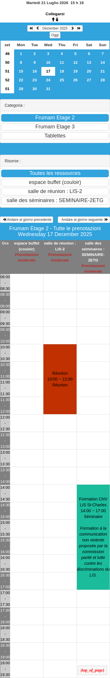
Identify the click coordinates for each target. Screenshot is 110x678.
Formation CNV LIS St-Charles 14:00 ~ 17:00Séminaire (93, 537)
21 (103, 71)
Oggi (55, 35)
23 (34, 80)
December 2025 (55, 28)
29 (21, 89)
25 (62, 80)
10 (48, 62)
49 (7, 53)
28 (103, 80)
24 (48, 80)
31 (48, 89)
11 (62, 62)
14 (103, 62)
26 (75, 80)
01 (7, 89)
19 (75, 71)
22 (21, 80)
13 (89, 62)
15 (21, 71)
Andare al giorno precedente (26, 220)
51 (7, 71)
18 (62, 71)
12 (75, 62)
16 (34, 71)
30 (34, 89)
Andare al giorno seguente (84, 220)
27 (89, 80)
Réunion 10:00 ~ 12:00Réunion (59, 379)
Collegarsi (54, 14)
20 (89, 71)
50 (7, 62)
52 (7, 80)
